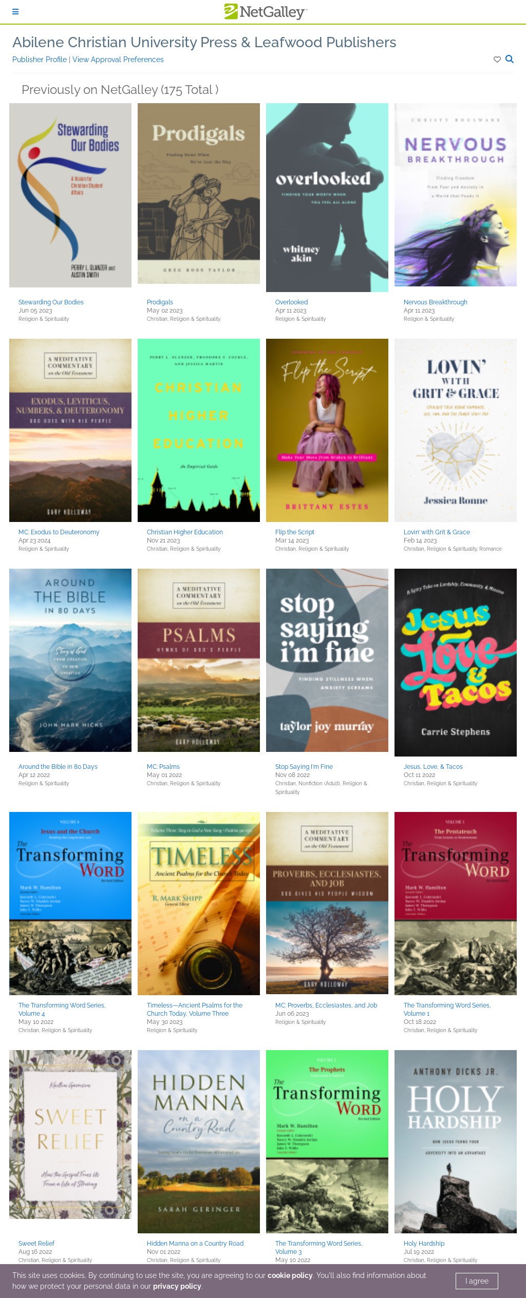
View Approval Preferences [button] (118, 59)
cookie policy (290, 1275)
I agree (477, 1281)
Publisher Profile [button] (40, 59)
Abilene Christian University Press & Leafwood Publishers (204, 42)
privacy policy (177, 1286)
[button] (498, 59)
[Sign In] (15, 11)
